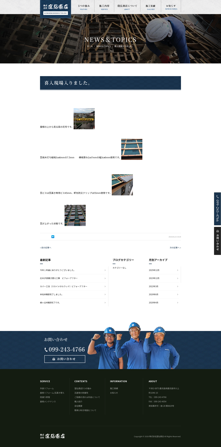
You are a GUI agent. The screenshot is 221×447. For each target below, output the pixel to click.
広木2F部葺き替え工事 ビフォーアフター (59, 278)
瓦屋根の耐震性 (81, 392)
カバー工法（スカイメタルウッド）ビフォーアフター (63, 286)
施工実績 (114, 388)
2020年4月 (153, 302)
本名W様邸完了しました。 (51, 294)
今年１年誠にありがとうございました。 (58, 270)
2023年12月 (154, 278)
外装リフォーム (47, 388)
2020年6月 (153, 294)
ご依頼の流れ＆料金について (87, 397)
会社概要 (78, 405)
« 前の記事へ (45, 247)
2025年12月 (154, 270)
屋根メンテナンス (48, 401)
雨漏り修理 (45, 397)
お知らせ (114, 392)
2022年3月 (153, 286)
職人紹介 (78, 401)
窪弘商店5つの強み (82, 388)
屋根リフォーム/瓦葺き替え (52, 392)
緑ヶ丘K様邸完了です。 (50, 302)
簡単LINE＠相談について (85, 410)
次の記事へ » (175, 247)
